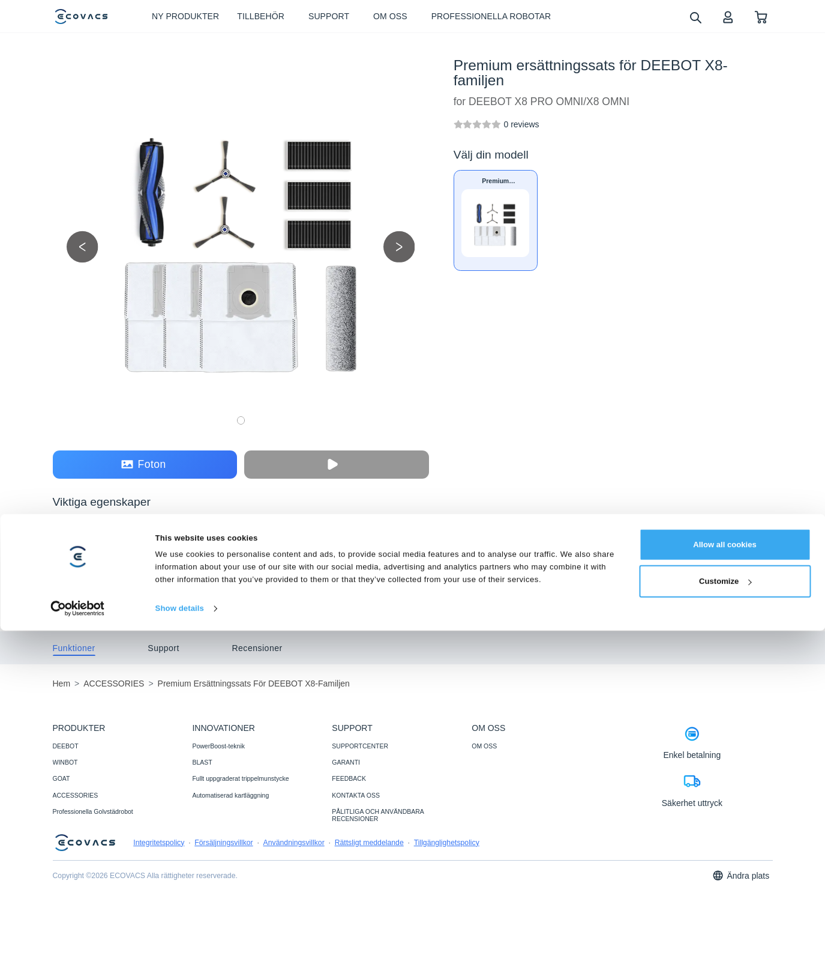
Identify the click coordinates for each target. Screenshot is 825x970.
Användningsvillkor (294, 842)
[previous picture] (82, 246)
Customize (725, 920)
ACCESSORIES (75, 795)
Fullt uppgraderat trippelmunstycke (240, 778)
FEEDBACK (349, 778)
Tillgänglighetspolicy (446, 842)
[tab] (74, 648)
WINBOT (65, 762)
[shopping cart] (761, 16)
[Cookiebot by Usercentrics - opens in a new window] (77, 948)
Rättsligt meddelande (369, 842)
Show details (179, 947)
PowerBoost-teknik (218, 746)
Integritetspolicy (158, 842)
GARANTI (346, 762)
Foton (143, 464)
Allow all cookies (725, 883)
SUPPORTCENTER (360, 746)
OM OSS (484, 746)
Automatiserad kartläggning (230, 795)
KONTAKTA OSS (356, 795)
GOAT (61, 778)
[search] (695, 17)
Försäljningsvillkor (223, 842)
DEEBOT (66, 746)
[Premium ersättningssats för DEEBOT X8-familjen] (521, 124)
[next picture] (399, 246)
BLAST (202, 762)
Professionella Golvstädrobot (93, 811)
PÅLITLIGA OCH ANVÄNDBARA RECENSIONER (378, 815)
